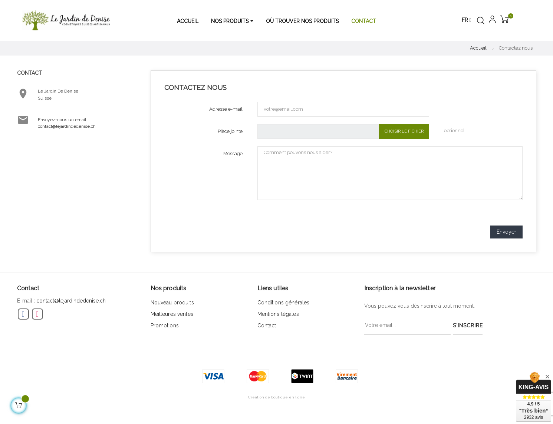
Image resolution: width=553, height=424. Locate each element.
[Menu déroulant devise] (466, 20)
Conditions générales (283, 303)
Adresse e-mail (226, 109)
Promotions (165, 325)
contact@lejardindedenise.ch (67, 126)
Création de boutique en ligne (276, 397)
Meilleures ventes (172, 314)
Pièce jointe (230, 131)
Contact (266, 325)
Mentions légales (278, 314)
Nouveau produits (172, 303)
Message (233, 153)
